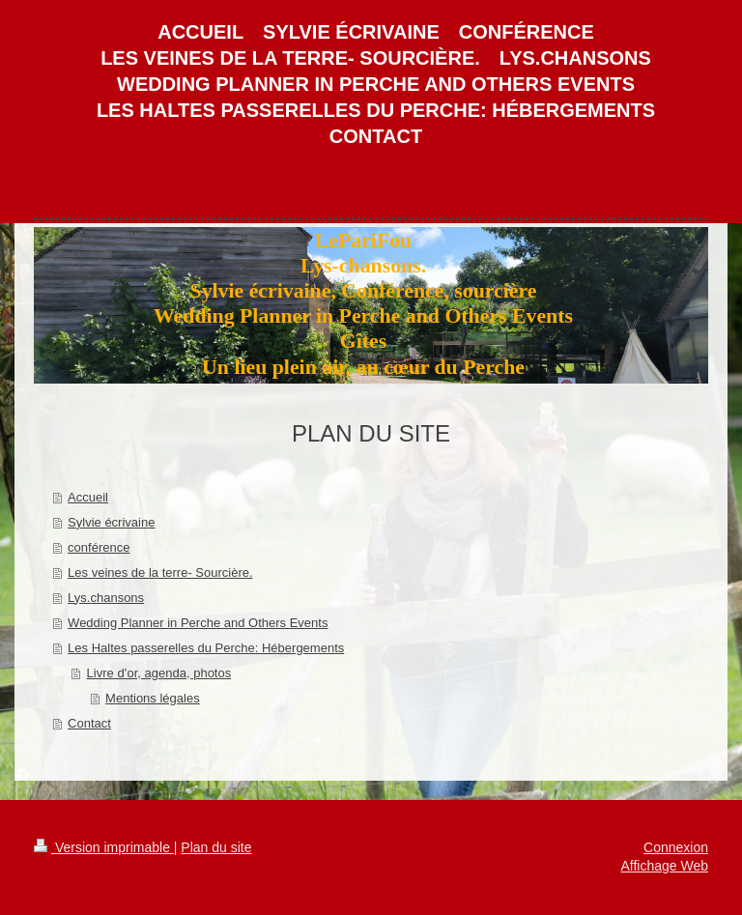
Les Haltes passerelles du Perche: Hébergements (206, 648)
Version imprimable (104, 847)
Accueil (88, 497)
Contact (89, 723)
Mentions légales (152, 698)
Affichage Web (664, 865)
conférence (98, 547)
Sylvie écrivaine (111, 522)
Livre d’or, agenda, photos (159, 673)
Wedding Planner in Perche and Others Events (198, 622)
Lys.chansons (106, 597)
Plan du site (216, 847)
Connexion (675, 847)
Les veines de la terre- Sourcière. (160, 572)
